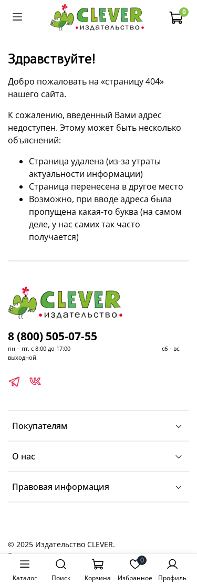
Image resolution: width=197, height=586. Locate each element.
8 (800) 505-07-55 (52, 336)
